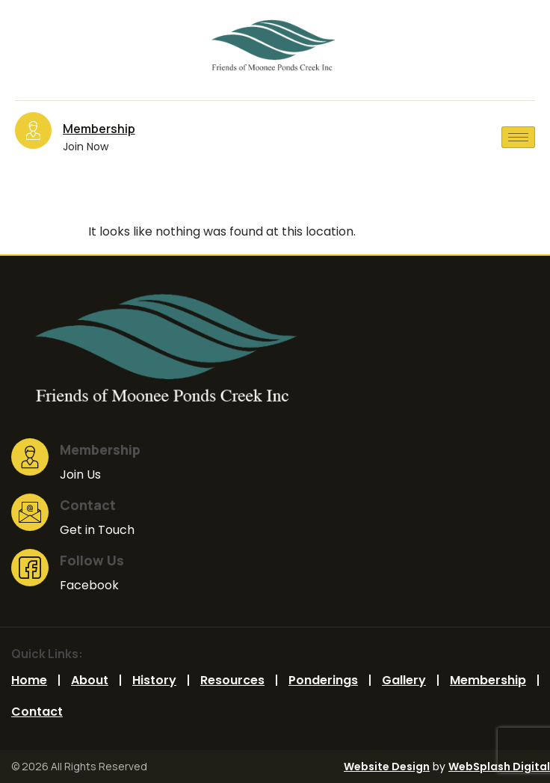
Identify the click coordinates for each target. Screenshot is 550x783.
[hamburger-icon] (518, 137)
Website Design (387, 766)
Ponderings (323, 680)
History (154, 680)
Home (29, 680)
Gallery (404, 680)
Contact (37, 711)
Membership (99, 128)
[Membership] (33, 130)
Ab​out (89, 680)
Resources (232, 680)
